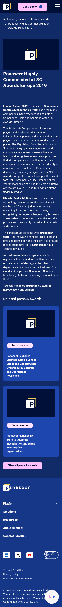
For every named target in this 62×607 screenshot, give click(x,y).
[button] (57, 6)
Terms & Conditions (14, 570)
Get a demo (30, 6)
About (22, 19)
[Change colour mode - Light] (52, 597)
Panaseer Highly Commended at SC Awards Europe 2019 (29, 25)
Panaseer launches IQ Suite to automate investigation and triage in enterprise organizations (21, 443)
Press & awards (40, 19)
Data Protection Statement (17, 578)
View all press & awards (22, 465)
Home (8, 20)
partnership (39, 244)
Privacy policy (10, 574)
